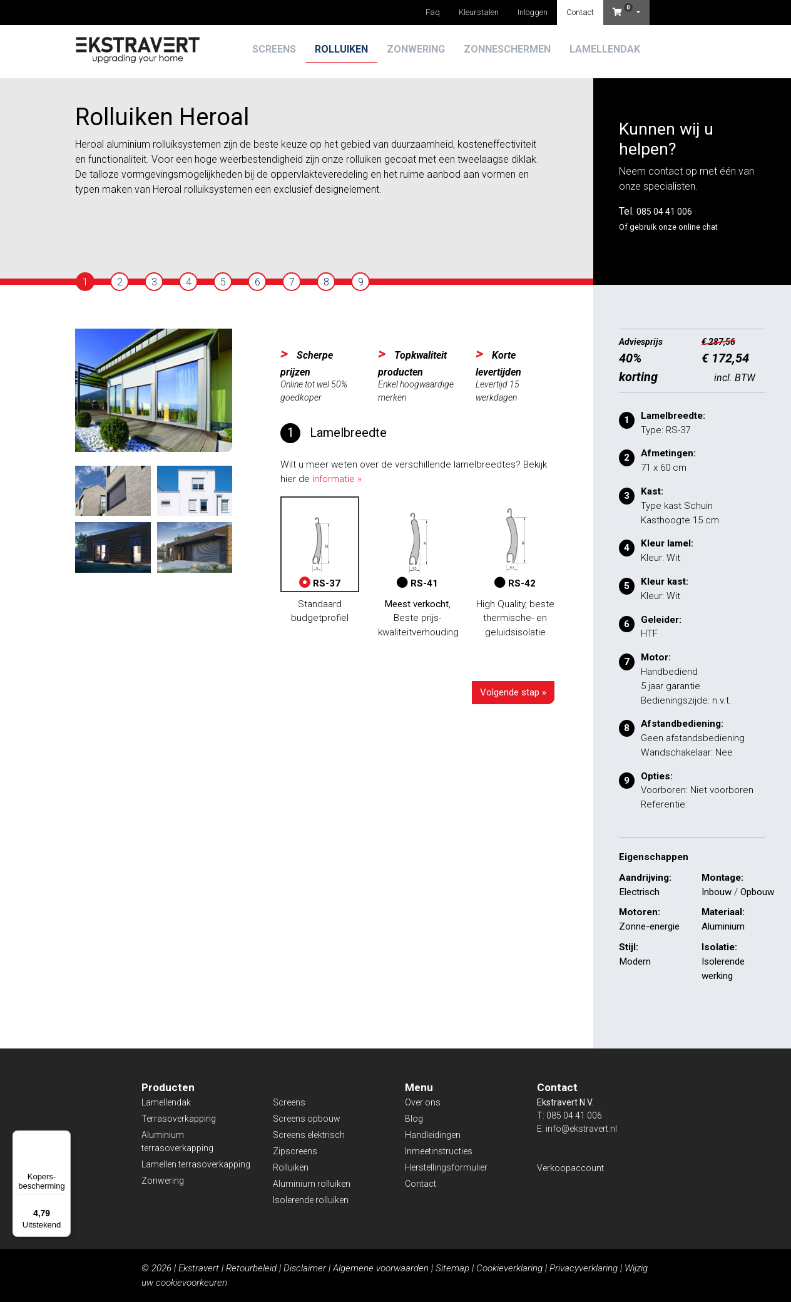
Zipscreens (295, 1151)
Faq (433, 12)
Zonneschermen (507, 49)
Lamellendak (604, 49)
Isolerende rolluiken (311, 1200)
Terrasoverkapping (178, 1119)
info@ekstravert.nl (581, 1129)
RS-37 (320, 544)
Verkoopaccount (570, 1168)
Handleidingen (433, 1135)
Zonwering (416, 49)
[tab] (85, 281)
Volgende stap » (513, 692)
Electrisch (639, 892)
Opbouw (757, 892)
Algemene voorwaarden (381, 1268)
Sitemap (452, 1268)
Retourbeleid (251, 1268)
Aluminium (723, 926)
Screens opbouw (306, 1119)
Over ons (423, 1102)
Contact (580, 12)
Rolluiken (341, 49)
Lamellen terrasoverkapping (195, 1164)
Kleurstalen (479, 12)
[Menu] (63, 1138)
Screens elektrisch (309, 1135)
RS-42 (515, 544)
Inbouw (717, 892)
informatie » (337, 478)
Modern (635, 961)
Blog (414, 1119)
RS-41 (417, 544)
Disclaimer (304, 1268)
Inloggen (533, 12)
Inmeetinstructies (438, 1151)
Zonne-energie (649, 926)
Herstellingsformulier (446, 1167)
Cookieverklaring (509, 1268)
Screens (274, 49)
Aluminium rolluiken (311, 1184)
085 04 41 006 (664, 212)
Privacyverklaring (583, 1268)
